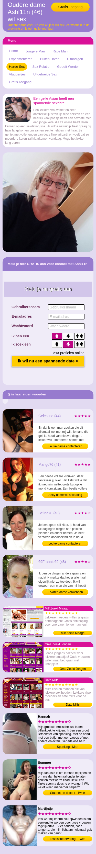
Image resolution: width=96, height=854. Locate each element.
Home (13, 51)
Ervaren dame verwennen (65, 592)
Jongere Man (35, 51)
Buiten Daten (49, 59)
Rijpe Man (60, 51)
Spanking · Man (67, 747)
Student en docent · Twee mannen (67, 793)
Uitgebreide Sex (45, 74)
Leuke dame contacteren (65, 446)
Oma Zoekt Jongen (73, 669)
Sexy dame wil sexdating (65, 495)
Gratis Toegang (70, 7)
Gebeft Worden (68, 67)
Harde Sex (17, 67)
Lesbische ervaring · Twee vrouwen (67, 839)
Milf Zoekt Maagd (72, 633)
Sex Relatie (40, 67)
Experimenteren (21, 59)
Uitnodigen (75, 59)
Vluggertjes (17, 74)
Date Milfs (72, 704)
